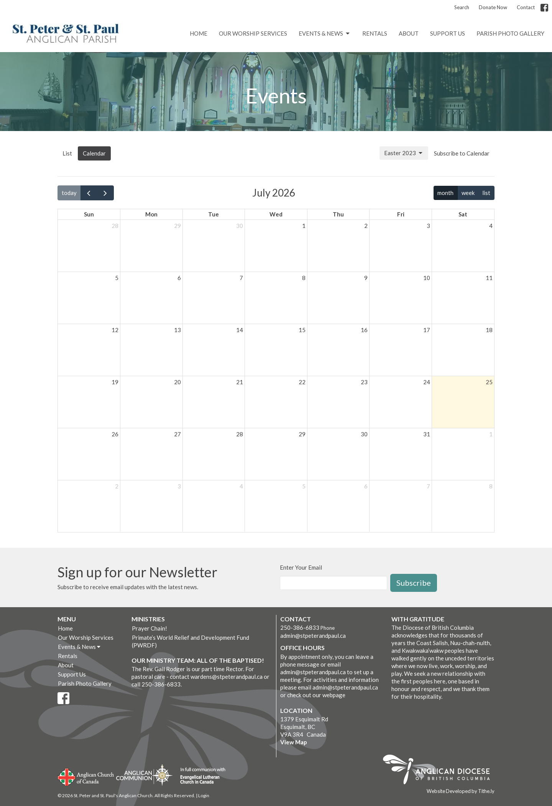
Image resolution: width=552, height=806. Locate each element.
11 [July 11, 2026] (489, 277)
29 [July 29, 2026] (302, 434)
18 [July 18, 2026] (489, 329)
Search (461, 7)
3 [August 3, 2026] (179, 486)
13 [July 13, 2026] (177, 329)
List (67, 153)
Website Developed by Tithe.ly (461, 791)
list (486, 192)
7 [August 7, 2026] (428, 486)
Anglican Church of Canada (86, 776)
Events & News (325, 34)
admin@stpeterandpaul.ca (313, 635)
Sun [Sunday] (89, 214)
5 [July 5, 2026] (116, 277)
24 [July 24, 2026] (426, 381)
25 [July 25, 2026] (489, 381)
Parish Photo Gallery (510, 33)
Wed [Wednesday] (276, 214)
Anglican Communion (144, 775)
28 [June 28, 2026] (115, 225)
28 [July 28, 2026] (239, 434)
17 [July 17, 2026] (426, 329)
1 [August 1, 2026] (491, 434)
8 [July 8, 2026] (304, 277)
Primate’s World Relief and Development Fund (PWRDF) (190, 641)
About (409, 33)
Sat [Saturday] (462, 214)
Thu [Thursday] (338, 214)
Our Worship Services (253, 33)
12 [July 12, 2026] (115, 329)
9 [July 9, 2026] (366, 277)
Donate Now (493, 7)
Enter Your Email (301, 567)
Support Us (447, 33)
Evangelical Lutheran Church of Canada (200, 776)
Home (198, 33)
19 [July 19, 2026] (115, 381)
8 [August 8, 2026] (491, 486)
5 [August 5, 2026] (304, 486)
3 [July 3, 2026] (428, 225)
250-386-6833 (299, 627)
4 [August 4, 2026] (241, 486)
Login (203, 795)
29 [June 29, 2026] (177, 225)
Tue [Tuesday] (213, 214)
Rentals (374, 33)
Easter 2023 (404, 153)
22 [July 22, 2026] (302, 381)
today (69, 192)
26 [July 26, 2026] (115, 434)
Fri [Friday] (400, 214)
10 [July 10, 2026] (426, 277)
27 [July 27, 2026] (177, 434)
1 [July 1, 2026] (304, 225)
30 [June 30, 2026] (239, 225)
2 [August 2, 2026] (116, 486)
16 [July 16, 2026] (364, 329)
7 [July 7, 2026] (241, 277)
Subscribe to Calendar (462, 153)
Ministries (148, 619)
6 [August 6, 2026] (366, 486)
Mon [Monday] (151, 214)
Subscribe (413, 582)
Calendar (94, 153)
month (445, 192)
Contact (526, 7)
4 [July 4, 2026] (491, 225)
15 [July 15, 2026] (302, 329)
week (468, 192)
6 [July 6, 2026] (179, 277)
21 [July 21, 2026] (239, 381)
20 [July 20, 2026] (177, 381)
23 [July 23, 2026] (364, 381)
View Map (293, 742)
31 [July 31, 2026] (426, 434)
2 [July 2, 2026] (366, 225)
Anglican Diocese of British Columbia (440, 771)
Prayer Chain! (149, 628)
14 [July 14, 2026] (239, 329)
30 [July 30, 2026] (364, 434)
